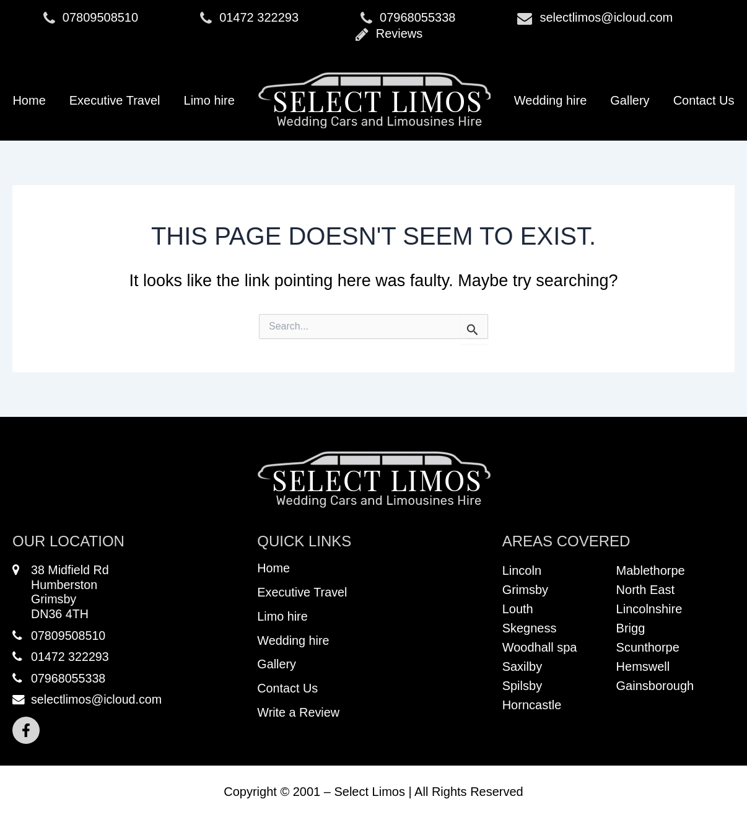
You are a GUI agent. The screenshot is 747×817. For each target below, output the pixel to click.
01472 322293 (249, 18)
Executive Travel (114, 100)
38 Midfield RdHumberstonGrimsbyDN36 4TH (61, 593)
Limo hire (209, 100)
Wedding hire (550, 100)
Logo (374, 100)
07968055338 (407, 18)
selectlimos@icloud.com (595, 18)
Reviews (389, 34)
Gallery (629, 100)
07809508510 (90, 18)
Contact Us (704, 100)
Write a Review (298, 718)
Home (28, 100)
